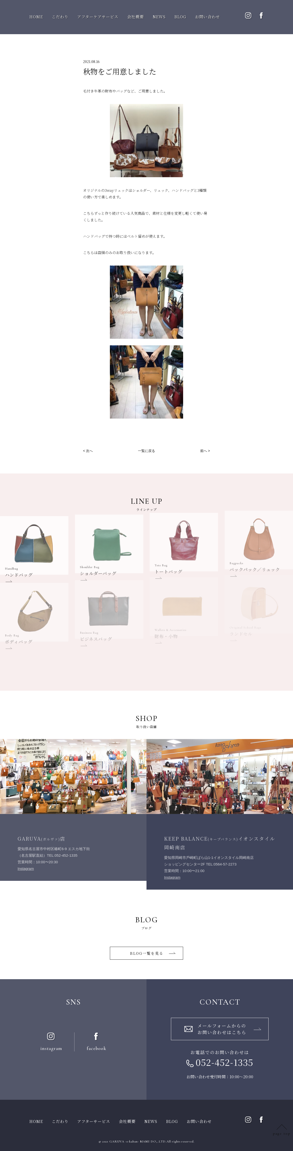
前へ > (205, 451)
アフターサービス (93, 1121)
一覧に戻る (146, 451)
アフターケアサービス (97, 17)
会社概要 (135, 17)
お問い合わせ (207, 17)
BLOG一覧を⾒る (146, 953)
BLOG (180, 17)
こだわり (60, 17)
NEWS (159, 17)
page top (282, 1133)
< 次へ (88, 451)
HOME (36, 17)
